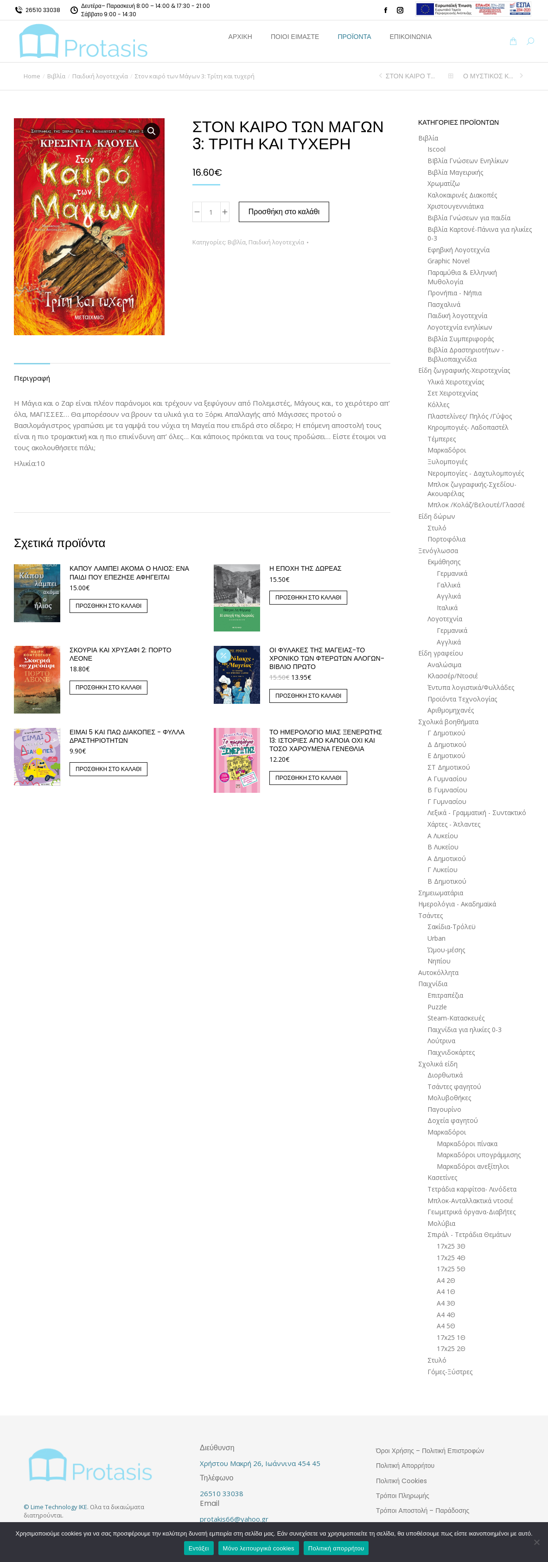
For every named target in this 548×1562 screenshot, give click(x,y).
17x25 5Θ (451, 1268)
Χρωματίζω (443, 183)
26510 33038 (42, 10)
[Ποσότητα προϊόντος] (211, 212)
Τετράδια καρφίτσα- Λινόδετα (471, 1189)
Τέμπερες (441, 438)
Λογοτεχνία (444, 618)
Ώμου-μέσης (446, 949)
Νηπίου (439, 960)
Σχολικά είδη (438, 1063)
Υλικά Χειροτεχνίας (455, 381)
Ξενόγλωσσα (438, 550)
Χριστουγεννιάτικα (455, 206)
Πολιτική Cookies (401, 1480)
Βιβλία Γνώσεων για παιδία (468, 217)
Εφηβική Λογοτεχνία (458, 249)
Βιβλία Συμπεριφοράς (460, 338)
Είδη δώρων (436, 516)
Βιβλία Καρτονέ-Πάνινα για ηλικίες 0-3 (479, 234)
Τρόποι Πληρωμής (402, 1495)
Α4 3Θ (446, 1303)
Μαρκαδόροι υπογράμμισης (479, 1154)
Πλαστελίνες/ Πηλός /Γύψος (469, 416)
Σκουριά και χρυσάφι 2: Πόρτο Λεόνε (121, 654)
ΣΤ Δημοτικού (448, 767)
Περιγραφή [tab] (32, 378)
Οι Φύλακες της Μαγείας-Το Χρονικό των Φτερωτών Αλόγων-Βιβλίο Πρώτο (326, 658)
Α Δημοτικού (446, 858)
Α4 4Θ (446, 1314)
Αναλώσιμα (444, 664)
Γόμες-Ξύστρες (449, 1371)
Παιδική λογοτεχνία (276, 242)
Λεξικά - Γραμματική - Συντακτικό (476, 812)
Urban (436, 938)
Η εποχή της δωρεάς (305, 568)
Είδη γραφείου (440, 653)
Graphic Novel (448, 260)
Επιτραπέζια (445, 995)
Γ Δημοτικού (446, 732)
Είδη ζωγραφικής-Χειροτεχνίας (464, 370)
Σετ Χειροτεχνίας (452, 393)
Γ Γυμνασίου (446, 801)
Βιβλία (237, 242)
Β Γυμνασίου (447, 789)
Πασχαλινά (443, 304)
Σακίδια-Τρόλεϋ (451, 926)
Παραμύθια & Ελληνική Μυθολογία (462, 277)
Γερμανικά (452, 573)
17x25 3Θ (451, 1246)
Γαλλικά (448, 584)
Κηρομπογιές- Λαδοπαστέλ (468, 427)
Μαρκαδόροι (446, 450)
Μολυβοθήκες (449, 1097)
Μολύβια (441, 1223)
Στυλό (436, 527)
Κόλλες (438, 404)
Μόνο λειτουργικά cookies (258, 1548)
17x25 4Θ (451, 1257)
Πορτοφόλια (446, 539)
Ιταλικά (447, 607)
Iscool (436, 149)
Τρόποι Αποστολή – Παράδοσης (422, 1510)
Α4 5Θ (446, 1325)
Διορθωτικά (445, 1075)
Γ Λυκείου (442, 869)
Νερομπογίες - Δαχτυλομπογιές (475, 473)
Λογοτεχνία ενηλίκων (459, 327)
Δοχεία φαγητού (452, 1120)
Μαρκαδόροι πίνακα (467, 1143)
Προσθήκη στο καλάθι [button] (108, 606)
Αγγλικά (449, 596)
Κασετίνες (442, 1177)
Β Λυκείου (443, 846)
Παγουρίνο (444, 1109)
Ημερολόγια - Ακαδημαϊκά (457, 903)
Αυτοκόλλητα (438, 972)
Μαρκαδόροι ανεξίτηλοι (473, 1166)
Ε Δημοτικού (446, 755)
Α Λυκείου (442, 835)
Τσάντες (430, 915)
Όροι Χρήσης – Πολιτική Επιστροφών (430, 1450)
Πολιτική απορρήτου (336, 1548)
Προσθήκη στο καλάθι (284, 211)
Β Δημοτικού (446, 881)
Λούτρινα (441, 1040)
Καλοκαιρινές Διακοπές (462, 195)
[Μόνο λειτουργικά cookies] (536, 1542)
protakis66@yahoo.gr (234, 1519)
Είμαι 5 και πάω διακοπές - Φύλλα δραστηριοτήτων (127, 736)
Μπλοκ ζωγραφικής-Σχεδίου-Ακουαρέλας (471, 489)
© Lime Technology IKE (55, 1507)
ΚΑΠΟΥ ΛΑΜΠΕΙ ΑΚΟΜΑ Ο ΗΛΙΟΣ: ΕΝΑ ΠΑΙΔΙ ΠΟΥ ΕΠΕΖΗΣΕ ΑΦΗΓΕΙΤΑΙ (129, 572)
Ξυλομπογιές (447, 461)
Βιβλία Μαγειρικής (455, 172)
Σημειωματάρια (440, 892)
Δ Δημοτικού (446, 744)
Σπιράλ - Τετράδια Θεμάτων (469, 1234)
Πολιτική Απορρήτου (405, 1465)
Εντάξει (199, 1548)
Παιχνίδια (432, 983)
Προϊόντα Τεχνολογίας (462, 699)
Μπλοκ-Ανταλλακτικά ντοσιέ (470, 1200)
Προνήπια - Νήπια (454, 292)
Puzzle (437, 1006)
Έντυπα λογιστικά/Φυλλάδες (470, 687)
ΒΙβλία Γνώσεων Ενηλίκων (468, 160)
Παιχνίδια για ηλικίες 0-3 (464, 1029)
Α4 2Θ (446, 1280)
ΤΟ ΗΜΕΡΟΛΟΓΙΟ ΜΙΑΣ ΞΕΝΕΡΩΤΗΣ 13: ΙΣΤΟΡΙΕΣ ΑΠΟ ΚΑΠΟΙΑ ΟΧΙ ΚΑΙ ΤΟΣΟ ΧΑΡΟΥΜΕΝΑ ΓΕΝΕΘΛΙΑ (325, 740)
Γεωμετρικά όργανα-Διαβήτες (471, 1211)
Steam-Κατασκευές (455, 1018)
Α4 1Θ (446, 1291)
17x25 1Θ (451, 1337)
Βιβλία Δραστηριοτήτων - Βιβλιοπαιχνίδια (465, 354)
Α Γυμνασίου (447, 778)
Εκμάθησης (443, 561)
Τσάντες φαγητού (454, 1086)
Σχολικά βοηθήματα (448, 721)
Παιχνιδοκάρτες (451, 1052)
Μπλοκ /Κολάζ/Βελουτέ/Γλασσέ (476, 504)
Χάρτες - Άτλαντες (453, 824)
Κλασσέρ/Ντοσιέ (452, 675)
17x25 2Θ (451, 1348)
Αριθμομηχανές (450, 710)
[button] (151, 131)
